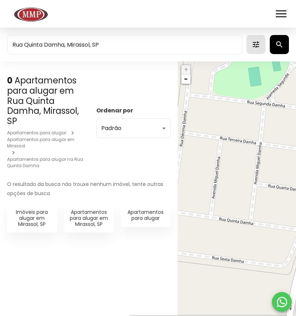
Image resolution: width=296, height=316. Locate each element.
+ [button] (186, 69)
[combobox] (124, 44)
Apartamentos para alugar (36, 133)
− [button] (186, 79)
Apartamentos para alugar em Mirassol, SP (89, 218)
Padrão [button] (111, 128)
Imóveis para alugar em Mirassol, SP (32, 218)
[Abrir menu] (281, 13)
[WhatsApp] (282, 302)
